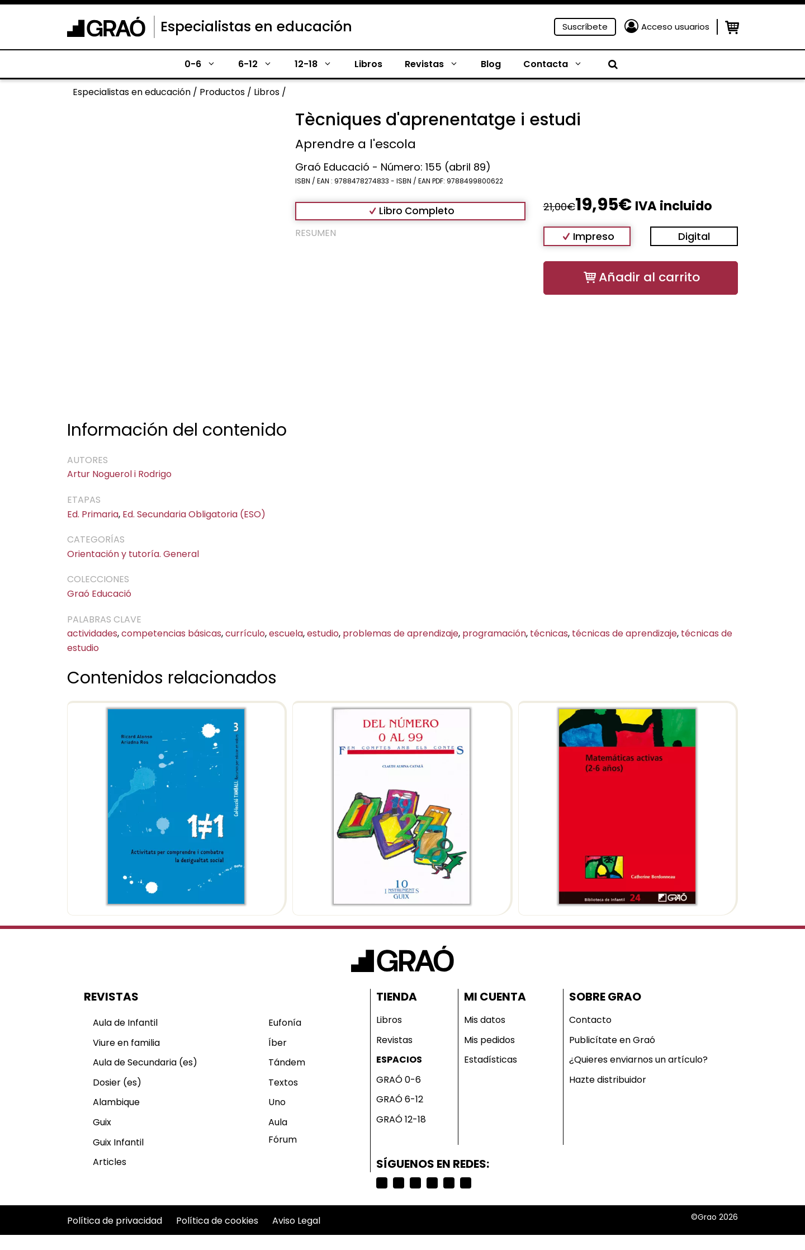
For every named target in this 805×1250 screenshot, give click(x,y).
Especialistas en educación (256, 26)
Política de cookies (217, 1220)
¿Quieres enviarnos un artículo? (638, 1059)
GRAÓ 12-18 (401, 1119)
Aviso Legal (296, 1220)
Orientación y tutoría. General (133, 554)
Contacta (558, 64)
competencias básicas (171, 633)
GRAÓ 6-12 (399, 1099)
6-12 (260, 64)
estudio (323, 633)
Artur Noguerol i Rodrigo (119, 474)
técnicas (549, 633)
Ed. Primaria (93, 514)
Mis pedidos (489, 1040)
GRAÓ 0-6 (398, 1079)
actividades (92, 633)
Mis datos (484, 1019)
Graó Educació (99, 593)
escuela (286, 633)
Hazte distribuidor (607, 1079)
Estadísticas (490, 1059)
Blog (491, 64)
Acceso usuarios (675, 26)
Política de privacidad (114, 1220)
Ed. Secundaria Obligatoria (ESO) (194, 514)
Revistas (437, 64)
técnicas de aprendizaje (624, 633)
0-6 (205, 64)
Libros (368, 64)
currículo (245, 633)
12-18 (319, 64)
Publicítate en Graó (612, 1040)
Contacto (590, 1019)
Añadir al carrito (649, 277)
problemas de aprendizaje (400, 633)
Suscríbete (585, 26)
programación (494, 633)
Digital (694, 236)
